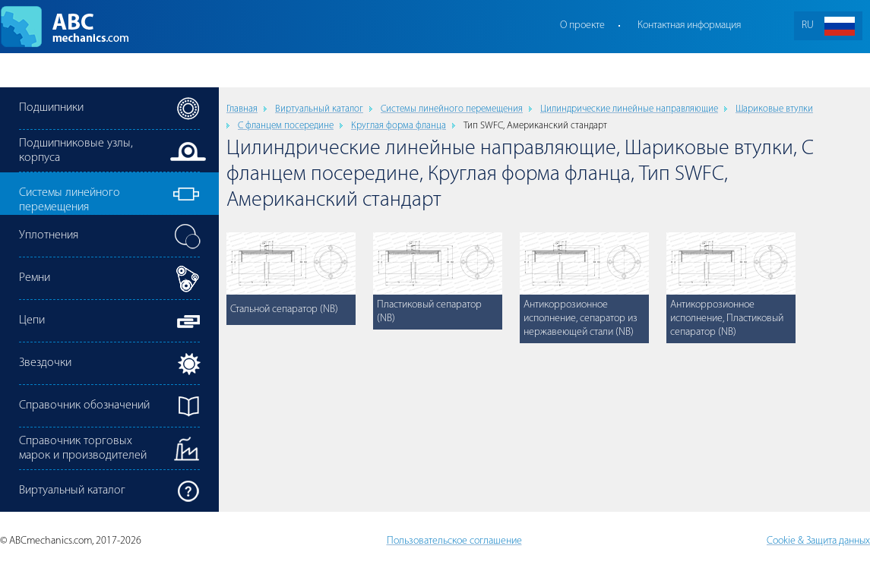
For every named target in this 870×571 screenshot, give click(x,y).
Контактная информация (689, 25)
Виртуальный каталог (319, 109)
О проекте (582, 25)
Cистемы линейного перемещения (452, 109)
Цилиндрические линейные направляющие (629, 109)
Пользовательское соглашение (454, 541)
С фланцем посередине (286, 126)
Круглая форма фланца (398, 126)
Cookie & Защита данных (818, 541)
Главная (242, 109)
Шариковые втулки (774, 109)
